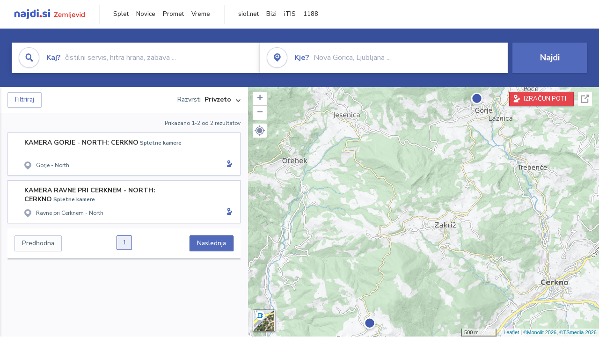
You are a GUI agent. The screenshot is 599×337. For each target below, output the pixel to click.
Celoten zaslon (585, 99)
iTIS (290, 14)
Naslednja (211, 243)
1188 (310, 14)
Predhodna (38, 243)
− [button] (260, 113)
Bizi (271, 14)
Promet (173, 14)
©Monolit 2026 (539, 332)
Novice (145, 14)
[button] (260, 131)
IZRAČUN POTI (545, 99)
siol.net (248, 14)
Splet (121, 14)
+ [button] (260, 99)
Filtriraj (24, 99)
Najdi (550, 57)
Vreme (200, 14)
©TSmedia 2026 (578, 332)
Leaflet (511, 332)
